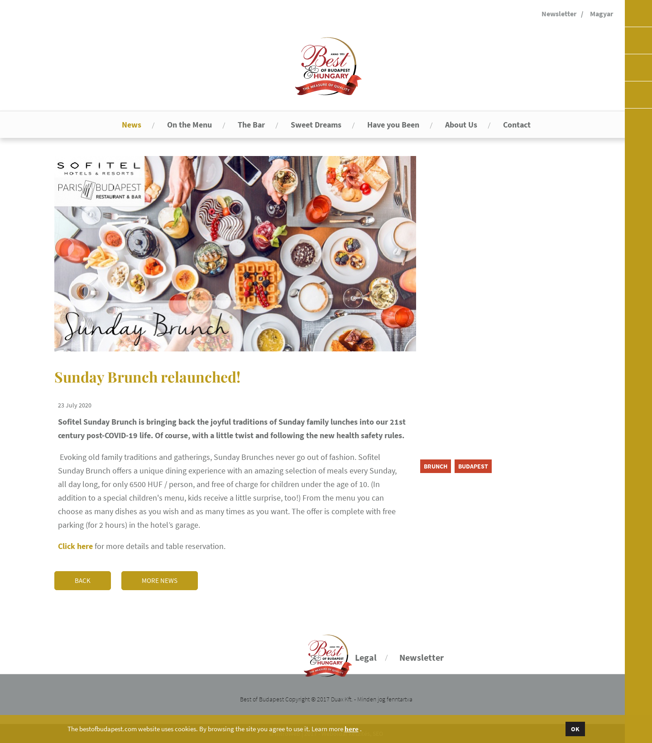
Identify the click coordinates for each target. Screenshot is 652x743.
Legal (366, 657)
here (352, 729)
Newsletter (559, 13)
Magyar (601, 13)
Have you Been (393, 124)
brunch (435, 466)
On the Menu (189, 124)
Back (83, 580)
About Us (461, 124)
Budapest (473, 466)
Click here (75, 546)
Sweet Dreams (316, 124)
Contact (517, 124)
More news (159, 580)
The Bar (251, 124)
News (131, 124)
